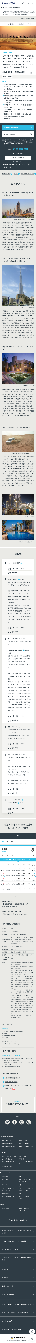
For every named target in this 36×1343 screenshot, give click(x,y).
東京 (18, 149)
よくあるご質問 (23, 1140)
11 (13, 874)
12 (18, 874)
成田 (18, 836)
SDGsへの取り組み (7, 1166)
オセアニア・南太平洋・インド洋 (26, 1197)
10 (12, 841)
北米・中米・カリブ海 (8, 1196)
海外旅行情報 (5, 1208)
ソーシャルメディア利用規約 (26, 1162)
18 (13, 878)
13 (24, 874)
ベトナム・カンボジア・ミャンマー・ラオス (26, 1189)
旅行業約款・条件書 (7, 1143)
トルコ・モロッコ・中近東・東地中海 (25, 1180)
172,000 (2, 890)
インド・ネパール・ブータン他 (26, 1185)
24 (8, 883)
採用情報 (21, 1159)
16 (3, 878)
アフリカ (4, 1184)
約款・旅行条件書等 (11, 1082)
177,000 (33, 885)
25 (13, 883)
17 (8, 878)
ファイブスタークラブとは (9, 1156)
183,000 (23, 876)
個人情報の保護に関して (12, 1078)
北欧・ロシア (5, 1179)
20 (24, 878)
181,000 (2, 876)
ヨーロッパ (5, 1176)
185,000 (33, 866)
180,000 (2, 871)
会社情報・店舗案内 (7, 1159)
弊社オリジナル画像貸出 (8, 1162)
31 (8, 888)
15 (34, 874)
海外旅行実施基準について (26, 1146)
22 (34, 878)
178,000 (18, 876)
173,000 (2, 885)
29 (34, 883)
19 (18, 878)
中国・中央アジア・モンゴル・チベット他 (9, 1189)
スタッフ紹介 (22, 1156)
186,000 (7, 876)
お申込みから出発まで (8, 1140)
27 (24, 883)
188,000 (33, 871)
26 (18, 883)
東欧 (20, 1176)
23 (3, 883)
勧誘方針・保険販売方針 (25, 1143)
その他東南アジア (6, 1193)
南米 (20, 1193)
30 (3, 888)
